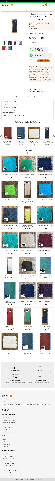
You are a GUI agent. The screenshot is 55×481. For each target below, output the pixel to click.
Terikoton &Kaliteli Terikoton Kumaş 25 (45, 276)
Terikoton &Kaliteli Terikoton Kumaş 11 (21, 142)
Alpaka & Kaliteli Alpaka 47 (45, 301)
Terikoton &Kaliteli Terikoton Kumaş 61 (10, 327)
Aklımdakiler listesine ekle (37, 91)
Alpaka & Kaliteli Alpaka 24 (45, 174)
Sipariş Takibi (6, 418)
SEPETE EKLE (43, 61)
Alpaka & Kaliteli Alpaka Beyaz (34, 142)
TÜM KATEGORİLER (13, 10)
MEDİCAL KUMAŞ (23, 10)
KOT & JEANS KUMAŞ (8, 463)
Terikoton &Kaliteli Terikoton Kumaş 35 (27, 200)
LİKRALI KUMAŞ (7, 461)
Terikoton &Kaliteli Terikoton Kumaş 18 (27, 327)
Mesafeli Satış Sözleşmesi (9, 432)
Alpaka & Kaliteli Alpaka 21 (10, 225)
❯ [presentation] (53, 136)
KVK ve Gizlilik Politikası (9, 422)
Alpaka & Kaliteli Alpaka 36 (27, 174)
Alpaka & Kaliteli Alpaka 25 (27, 276)
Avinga (39, 479)
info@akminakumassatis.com (9, 401)
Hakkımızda (12, 1)
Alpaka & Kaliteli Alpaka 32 (45, 199)
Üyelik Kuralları (6, 427)
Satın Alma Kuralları (8, 429)
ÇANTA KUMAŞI (7, 472)
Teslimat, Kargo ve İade (9, 420)
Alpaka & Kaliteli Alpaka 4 (27, 250)
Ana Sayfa (5, 1)
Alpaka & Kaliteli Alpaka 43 (45, 225)
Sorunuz (32, 20)
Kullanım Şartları (7, 425)
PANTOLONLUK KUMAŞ (9, 458)
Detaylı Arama (6, 444)
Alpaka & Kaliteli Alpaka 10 (45, 250)
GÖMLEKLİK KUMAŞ (8, 454)
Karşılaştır (31, 87)
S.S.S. (4, 441)
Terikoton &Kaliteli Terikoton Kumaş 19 (10, 302)
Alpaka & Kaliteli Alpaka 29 (10, 174)
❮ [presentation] (1, 136)
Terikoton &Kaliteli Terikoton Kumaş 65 (27, 226)
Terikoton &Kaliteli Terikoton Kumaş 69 (47, 142)
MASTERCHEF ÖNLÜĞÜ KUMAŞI (11, 470)
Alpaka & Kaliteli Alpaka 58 (10, 199)
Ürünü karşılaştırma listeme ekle (39, 86)
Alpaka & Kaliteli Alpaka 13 (10, 250)
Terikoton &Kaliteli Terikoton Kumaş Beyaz (10, 276)
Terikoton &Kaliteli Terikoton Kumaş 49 (7, 142)
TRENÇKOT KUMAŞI (8, 465)
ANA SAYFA (4, 10)
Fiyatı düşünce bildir (35, 89)
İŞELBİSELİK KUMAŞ (8, 456)
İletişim (19, 1)
